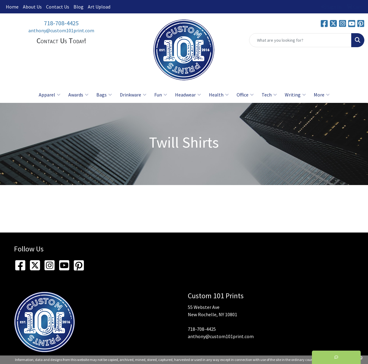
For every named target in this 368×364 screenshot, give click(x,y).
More (322, 94)
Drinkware (133, 94)
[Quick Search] (300, 40)
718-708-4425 (61, 23)
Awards (78, 94)
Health (219, 94)
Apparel (49, 94)
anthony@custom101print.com (61, 30)
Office (245, 94)
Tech (269, 94)
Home (12, 7)
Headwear (188, 94)
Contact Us (57, 7)
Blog (78, 7)
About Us (32, 7)
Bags (104, 94)
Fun (160, 94)
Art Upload (99, 7)
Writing (295, 94)
